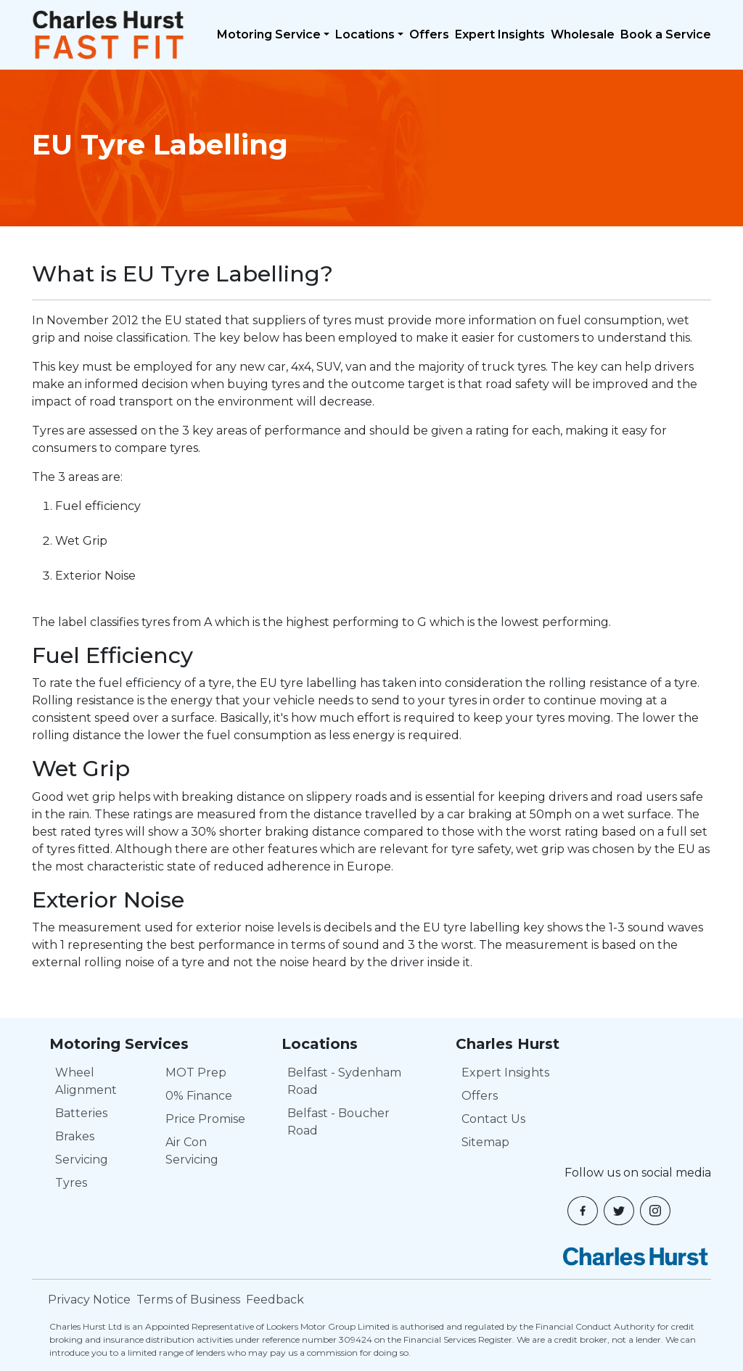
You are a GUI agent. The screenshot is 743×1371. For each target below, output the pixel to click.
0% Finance (198, 1096)
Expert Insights (500, 34)
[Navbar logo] (108, 35)
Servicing (81, 1159)
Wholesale (583, 34)
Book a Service (665, 34)
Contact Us (493, 1119)
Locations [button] (365, 34)
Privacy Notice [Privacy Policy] (89, 1299)
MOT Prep (195, 1072)
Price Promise (205, 1119)
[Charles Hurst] (635, 1256)
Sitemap (485, 1142)
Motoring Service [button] (269, 34)
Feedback (275, 1299)
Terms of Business (188, 1299)
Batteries (81, 1113)
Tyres (71, 1183)
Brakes (74, 1136)
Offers (429, 34)
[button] (582, 1210)
